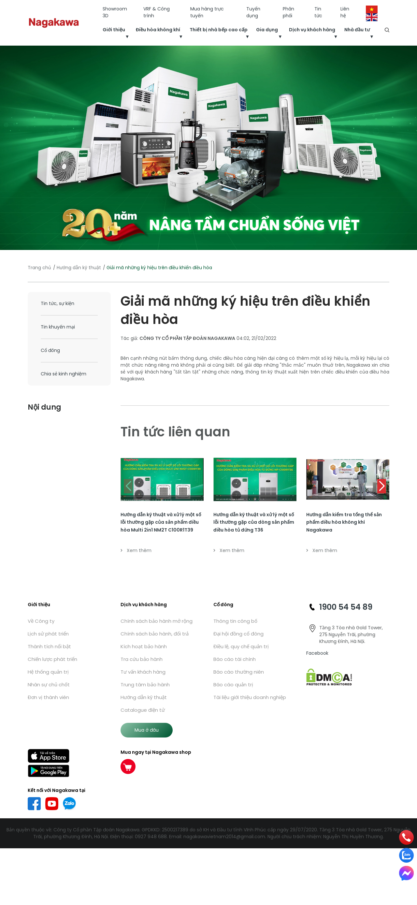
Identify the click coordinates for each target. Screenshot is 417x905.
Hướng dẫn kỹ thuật (79, 267)
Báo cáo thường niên (238, 671)
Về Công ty (41, 621)
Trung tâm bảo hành (145, 684)
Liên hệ (344, 12)
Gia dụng (267, 29)
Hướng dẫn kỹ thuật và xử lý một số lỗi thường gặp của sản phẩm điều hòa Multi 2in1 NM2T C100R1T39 (161, 522)
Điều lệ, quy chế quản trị (241, 646)
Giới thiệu (114, 29)
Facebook (317, 653)
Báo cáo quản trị (233, 684)
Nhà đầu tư (357, 29)
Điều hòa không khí (158, 29)
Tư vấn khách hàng (143, 671)
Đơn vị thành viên (48, 697)
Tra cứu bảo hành (142, 659)
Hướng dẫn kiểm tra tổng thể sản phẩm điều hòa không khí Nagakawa (344, 522)
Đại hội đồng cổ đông (238, 633)
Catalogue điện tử (143, 710)
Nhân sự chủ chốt (49, 684)
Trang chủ (39, 267)
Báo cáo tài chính (234, 659)
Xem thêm (136, 550)
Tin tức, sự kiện (57, 303)
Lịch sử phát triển (48, 633)
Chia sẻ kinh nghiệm (63, 374)
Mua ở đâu (147, 730)
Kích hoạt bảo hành (144, 646)
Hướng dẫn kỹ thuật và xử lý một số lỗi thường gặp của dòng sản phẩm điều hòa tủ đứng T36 (253, 522)
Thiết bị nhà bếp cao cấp (219, 29)
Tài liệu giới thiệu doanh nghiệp (249, 697)
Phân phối (288, 12)
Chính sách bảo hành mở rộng (157, 621)
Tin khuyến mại (58, 327)
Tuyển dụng (253, 12)
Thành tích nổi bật (49, 646)
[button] (381, 486)
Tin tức (318, 12)
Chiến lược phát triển (52, 659)
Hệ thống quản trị (48, 671)
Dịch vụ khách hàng (312, 29)
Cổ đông (50, 350)
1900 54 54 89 (345, 607)
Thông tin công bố (235, 621)
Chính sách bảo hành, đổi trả (155, 633)
